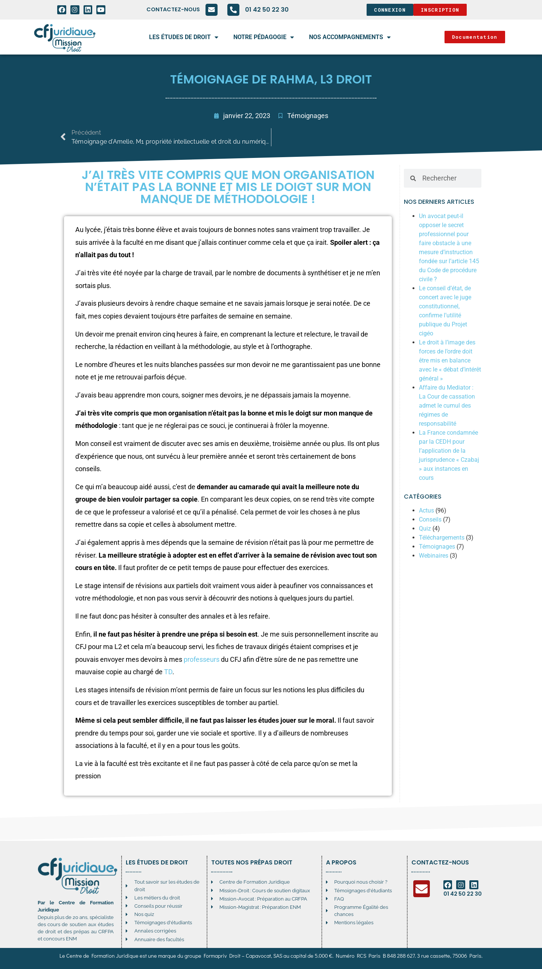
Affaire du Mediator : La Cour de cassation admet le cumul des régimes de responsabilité (447, 405)
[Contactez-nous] (212, 10)
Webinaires (433, 555)
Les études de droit (183, 37)
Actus (426, 510)
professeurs (201, 659)
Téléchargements (441, 537)
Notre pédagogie (263, 37)
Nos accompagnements (350, 37)
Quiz (425, 528)
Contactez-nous (173, 9)
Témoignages (307, 116)
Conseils (430, 519)
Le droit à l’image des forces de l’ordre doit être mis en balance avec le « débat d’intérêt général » (450, 360)
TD (168, 672)
